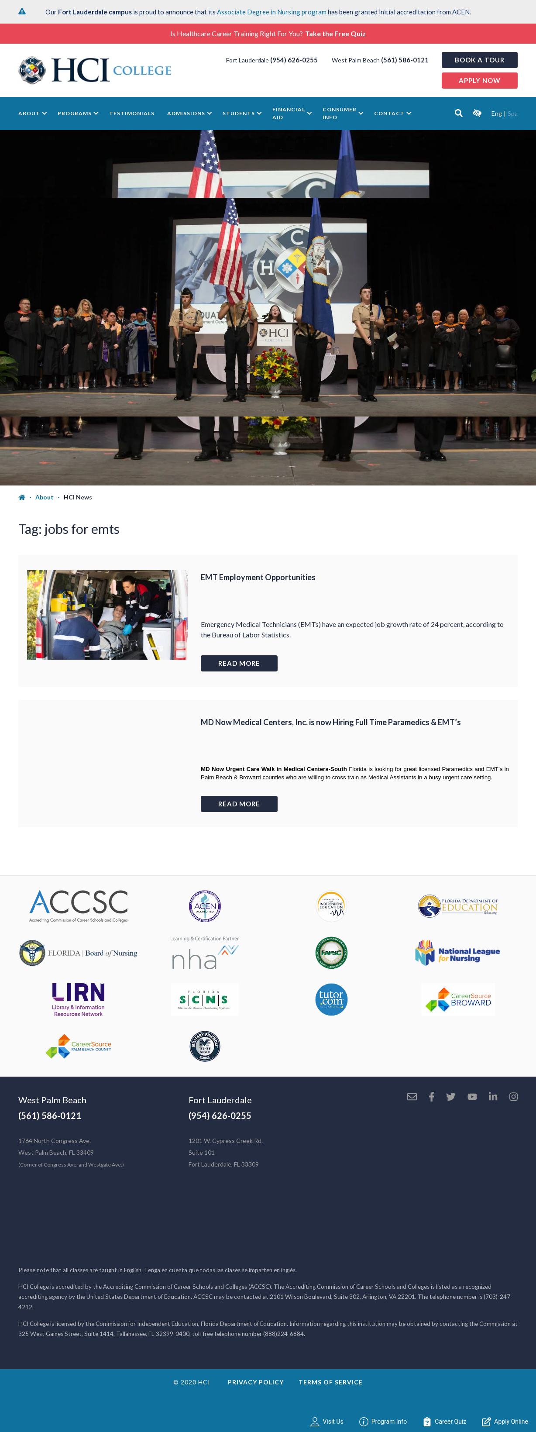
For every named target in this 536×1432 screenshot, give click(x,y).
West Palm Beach (52, 1100)
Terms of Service (331, 1382)
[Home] (26, 497)
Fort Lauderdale (220, 1100)
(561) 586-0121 (405, 60)
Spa (513, 113)
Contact (389, 113)
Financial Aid (288, 113)
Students (239, 113)
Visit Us (326, 1421)
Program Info (383, 1421)
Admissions (186, 113)
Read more (239, 663)
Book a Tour (480, 60)
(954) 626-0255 (294, 60)
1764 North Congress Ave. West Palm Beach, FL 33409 (71, 1152)
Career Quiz (444, 1421)
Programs (75, 113)
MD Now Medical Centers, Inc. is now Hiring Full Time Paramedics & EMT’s (331, 722)
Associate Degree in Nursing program (271, 12)
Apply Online (505, 1421)
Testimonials (132, 113)
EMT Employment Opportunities (258, 577)
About (29, 113)
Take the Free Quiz (335, 33)
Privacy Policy (256, 1382)
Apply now (480, 80)
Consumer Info (340, 113)
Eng (496, 113)
